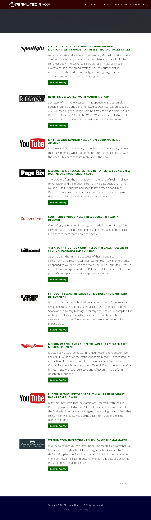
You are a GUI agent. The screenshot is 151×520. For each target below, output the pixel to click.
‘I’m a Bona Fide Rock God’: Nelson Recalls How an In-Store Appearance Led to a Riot (88, 249)
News (127, 4)
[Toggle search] (146, 4)
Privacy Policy (82, 509)
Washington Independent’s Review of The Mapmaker (87, 440)
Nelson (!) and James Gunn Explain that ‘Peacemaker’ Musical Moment (88, 345)
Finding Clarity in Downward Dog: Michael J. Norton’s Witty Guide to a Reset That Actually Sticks (89, 48)
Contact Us (68, 509)
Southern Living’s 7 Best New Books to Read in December (83, 218)
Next (122, 483)
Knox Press (115, 4)
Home (88, 4)
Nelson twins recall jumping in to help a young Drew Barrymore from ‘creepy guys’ (89, 172)
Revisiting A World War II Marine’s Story (79, 96)
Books (99, 4)
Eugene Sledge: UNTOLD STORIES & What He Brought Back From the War (86, 396)
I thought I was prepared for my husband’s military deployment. (88, 295)
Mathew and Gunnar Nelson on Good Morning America (84, 141)
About (138, 4)
